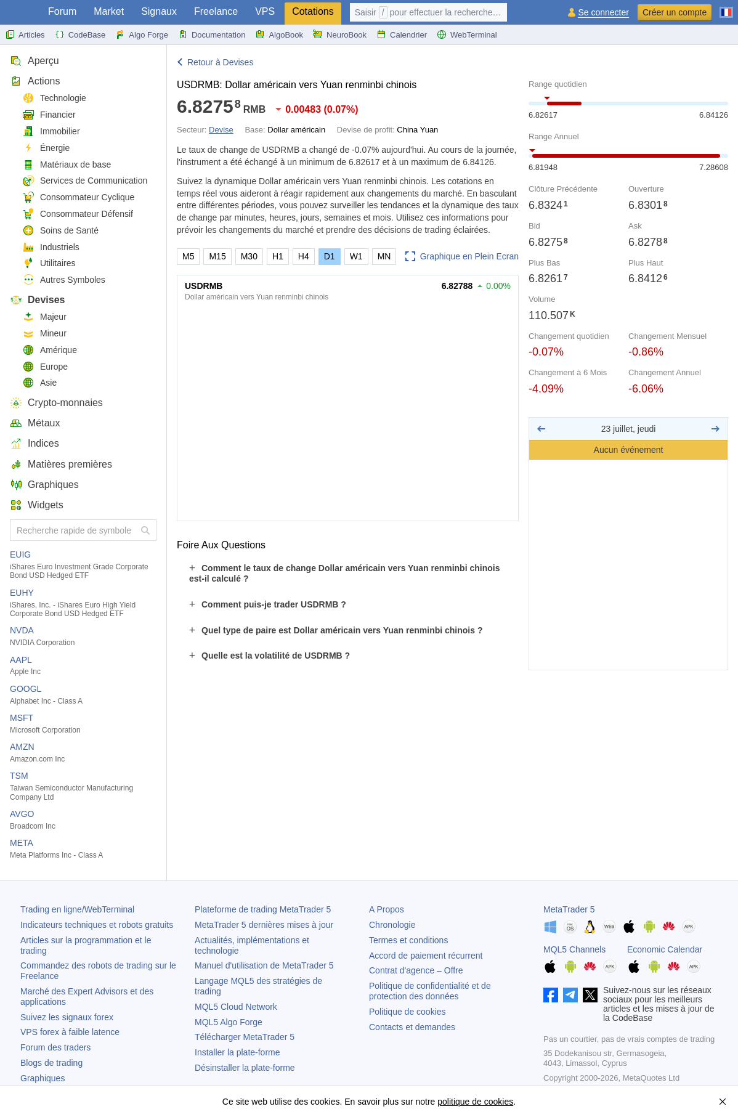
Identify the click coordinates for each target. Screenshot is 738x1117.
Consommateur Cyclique (78, 197)
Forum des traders (55, 1047)
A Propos (386, 909)
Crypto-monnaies (56, 402)
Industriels (50, 247)
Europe (45, 367)
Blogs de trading (51, 1063)
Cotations (313, 11)
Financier (49, 115)
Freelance (216, 11)
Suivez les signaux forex (66, 1017)
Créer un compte (675, 12)
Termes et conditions (408, 940)
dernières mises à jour (264, 925)
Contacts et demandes (412, 1027)
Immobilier (51, 131)
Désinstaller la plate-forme (245, 1068)
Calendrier (401, 34)
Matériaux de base (66, 165)
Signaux (159, 11)
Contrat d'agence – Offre (416, 970)
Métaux (35, 423)
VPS (265, 11)
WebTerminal (467, 34)
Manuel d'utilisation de (264, 965)
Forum (62, 11)
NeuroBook (340, 34)
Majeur (44, 317)
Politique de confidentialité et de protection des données (430, 991)
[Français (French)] (726, 7)
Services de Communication (84, 181)
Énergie (46, 148)
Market (109, 11)
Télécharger (244, 1037)
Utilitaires (49, 263)
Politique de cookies (407, 1012)
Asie (39, 383)
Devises (37, 300)
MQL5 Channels (574, 949)
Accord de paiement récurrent (425, 956)
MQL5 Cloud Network (236, 1007)
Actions (35, 81)
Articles (25, 34)
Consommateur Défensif (77, 214)
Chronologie (392, 925)
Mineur (44, 333)
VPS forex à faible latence (70, 1032)
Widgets (36, 505)
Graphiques (44, 484)
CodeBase (80, 34)
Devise (221, 129)
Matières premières (61, 464)
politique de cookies (475, 1102)
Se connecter (603, 12)
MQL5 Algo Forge (228, 1022)
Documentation (211, 34)
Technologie (54, 98)
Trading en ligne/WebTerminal (77, 909)
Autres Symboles (63, 280)
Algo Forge (141, 34)
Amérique (49, 350)
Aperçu (34, 61)
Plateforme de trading (263, 909)
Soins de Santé (60, 230)
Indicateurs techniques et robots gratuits (96, 925)
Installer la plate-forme (237, 1052)
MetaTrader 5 (569, 909)
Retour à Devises (220, 62)
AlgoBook (279, 34)
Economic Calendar (664, 949)
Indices (34, 443)
